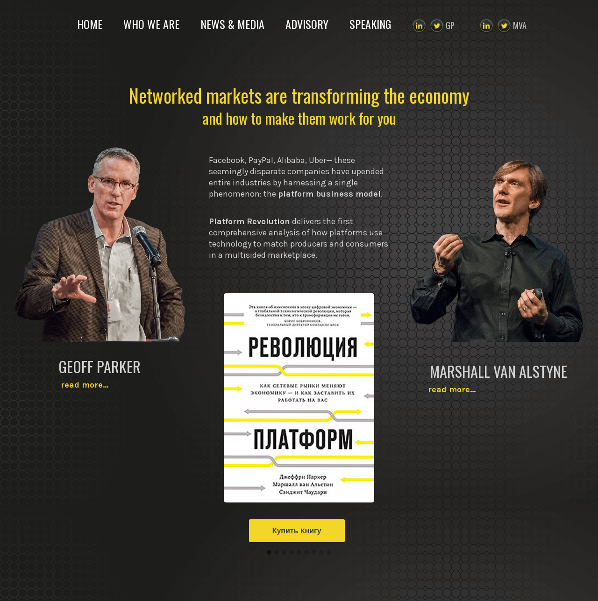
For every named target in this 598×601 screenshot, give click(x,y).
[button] (269, 553)
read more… (100, 385)
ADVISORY (306, 23)
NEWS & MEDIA (232, 23)
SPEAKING (370, 23)
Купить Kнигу (296, 530)
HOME (89, 23)
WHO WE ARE (151, 23)
